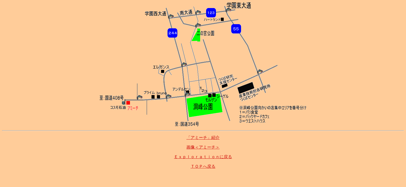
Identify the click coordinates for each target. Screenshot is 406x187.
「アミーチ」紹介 (203, 137)
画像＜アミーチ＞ (203, 147)
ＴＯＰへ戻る (203, 166)
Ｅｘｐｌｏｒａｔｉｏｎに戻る (203, 157)
